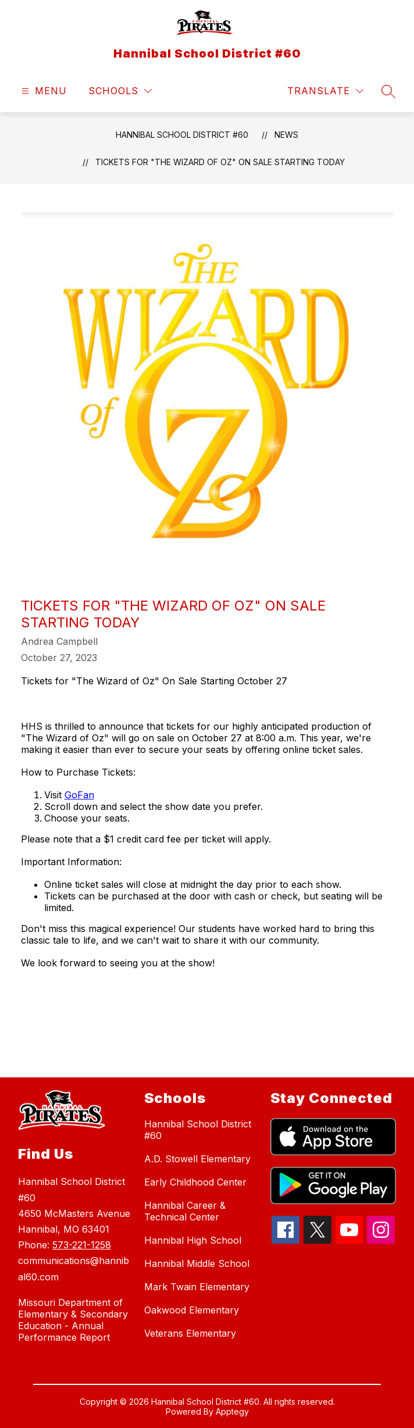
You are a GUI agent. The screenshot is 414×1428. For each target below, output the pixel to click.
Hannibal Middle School (196, 1263)
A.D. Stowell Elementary (197, 1159)
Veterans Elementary (190, 1333)
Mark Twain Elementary (196, 1287)
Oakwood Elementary (191, 1310)
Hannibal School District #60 (182, 135)
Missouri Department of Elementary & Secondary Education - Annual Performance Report (73, 1320)
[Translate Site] (325, 91)
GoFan (79, 795)
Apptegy (232, 1411)
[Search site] (388, 91)
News (286, 135)
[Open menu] (43, 91)
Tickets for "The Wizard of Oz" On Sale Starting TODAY (220, 162)
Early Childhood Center (195, 1182)
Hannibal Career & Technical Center (185, 1211)
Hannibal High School (192, 1240)
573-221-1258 (81, 1245)
